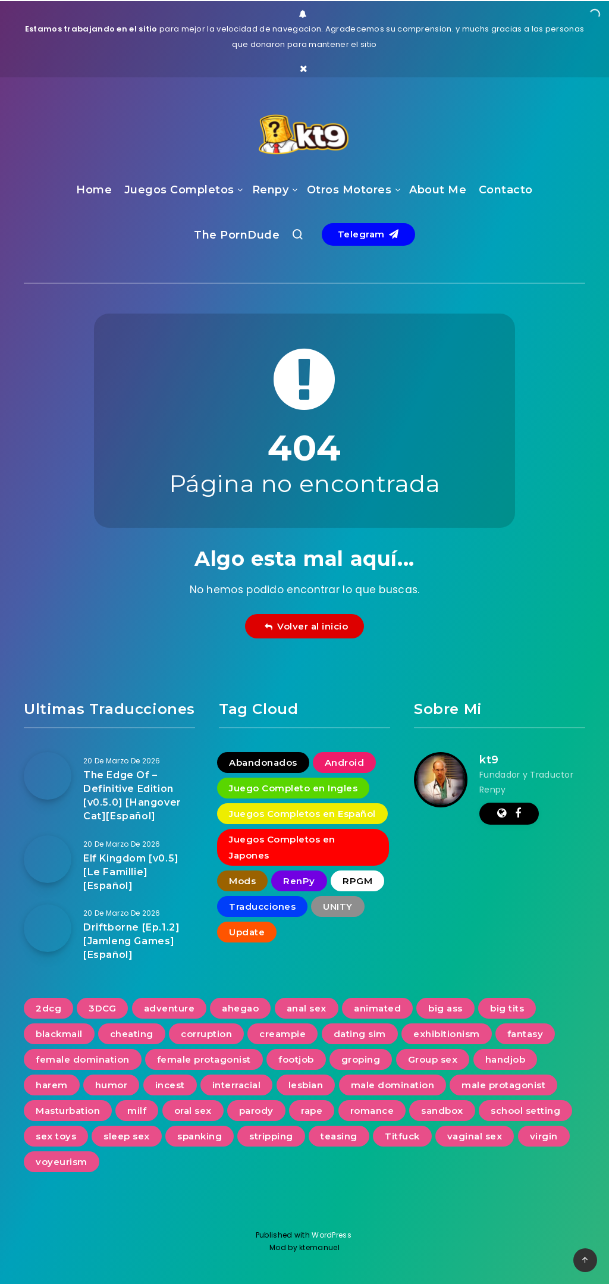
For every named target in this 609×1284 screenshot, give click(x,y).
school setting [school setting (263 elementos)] (525, 1110)
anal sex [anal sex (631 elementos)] (307, 1008)
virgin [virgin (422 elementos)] (544, 1136)
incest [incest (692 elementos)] (170, 1085)
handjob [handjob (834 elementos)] (505, 1059)
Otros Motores (349, 189)
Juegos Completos (179, 189)
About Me (437, 189)
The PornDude (237, 235)
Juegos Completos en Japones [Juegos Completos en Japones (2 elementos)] (282, 847)
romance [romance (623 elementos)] (372, 1110)
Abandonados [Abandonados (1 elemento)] (263, 762)
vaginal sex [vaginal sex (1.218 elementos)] (475, 1136)
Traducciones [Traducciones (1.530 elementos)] (262, 906)
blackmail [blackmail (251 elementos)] (59, 1033)
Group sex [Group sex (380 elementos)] (433, 1059)
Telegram (368, 234)
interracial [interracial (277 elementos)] (236, 1085)
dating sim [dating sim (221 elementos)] (360, 1033)
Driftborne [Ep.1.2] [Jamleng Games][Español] (131, 941)
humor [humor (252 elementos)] (111, 1085)
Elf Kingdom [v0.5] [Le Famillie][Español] (131, 872)
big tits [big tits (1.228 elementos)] (507, 1008)
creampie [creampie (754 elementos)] (282, 1033)
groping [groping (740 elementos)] (361, 1059)
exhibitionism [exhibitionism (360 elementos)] (446, 1033)
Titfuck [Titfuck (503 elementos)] (402, 1136)
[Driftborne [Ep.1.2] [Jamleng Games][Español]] (47, 928)
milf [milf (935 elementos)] (136, 1110)
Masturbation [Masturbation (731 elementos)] (68, 1110)
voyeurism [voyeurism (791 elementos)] (61, 1161)
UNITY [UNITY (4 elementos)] (338, 906)
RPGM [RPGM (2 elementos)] (357, 881)
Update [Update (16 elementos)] (247, 932)
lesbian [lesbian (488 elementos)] (306, 1085)
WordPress (332, 1235)
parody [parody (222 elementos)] (256, 1110)
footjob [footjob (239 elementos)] (296, 1059)
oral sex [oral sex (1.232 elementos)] (193, 1110)
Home (94, 189)
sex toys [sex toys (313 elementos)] (56, 1136)
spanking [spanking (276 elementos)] (199, 1136)
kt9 (489, 759)
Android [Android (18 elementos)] (345, 762)
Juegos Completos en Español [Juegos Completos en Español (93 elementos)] (302, 813)
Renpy (270, 189)
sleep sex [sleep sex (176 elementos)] (126, 1136)
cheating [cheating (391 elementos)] (131, 1033)
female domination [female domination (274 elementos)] (83, 1059)
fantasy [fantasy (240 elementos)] (525, 1033)
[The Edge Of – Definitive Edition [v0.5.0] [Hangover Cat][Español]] (47, 776)
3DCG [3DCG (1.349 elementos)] (102, 1008)
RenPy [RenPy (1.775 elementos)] (299, 881)
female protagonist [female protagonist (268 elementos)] (204, 1059)
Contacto (506, 189)
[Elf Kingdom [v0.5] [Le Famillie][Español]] (47, 859)
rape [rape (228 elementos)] (311, 1110)
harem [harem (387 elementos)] (52, 1085)
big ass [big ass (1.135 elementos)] (445, 1008)
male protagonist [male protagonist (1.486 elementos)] (503, 1085)
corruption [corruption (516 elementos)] (206, 1033)
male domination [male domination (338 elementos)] (393, 1085)
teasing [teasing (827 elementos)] (339, 1136)
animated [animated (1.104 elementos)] (377, 1008)
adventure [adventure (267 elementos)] (169, 1008)
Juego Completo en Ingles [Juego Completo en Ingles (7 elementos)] (293, 788)
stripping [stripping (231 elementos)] (271, 1136)
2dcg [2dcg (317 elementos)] (48, 1008)
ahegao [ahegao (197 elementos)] (240, 1008)
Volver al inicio (306, 626)
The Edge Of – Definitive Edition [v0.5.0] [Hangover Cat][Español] (132, 795)
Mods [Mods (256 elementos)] (242, 881)
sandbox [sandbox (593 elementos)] (442, 1110)
